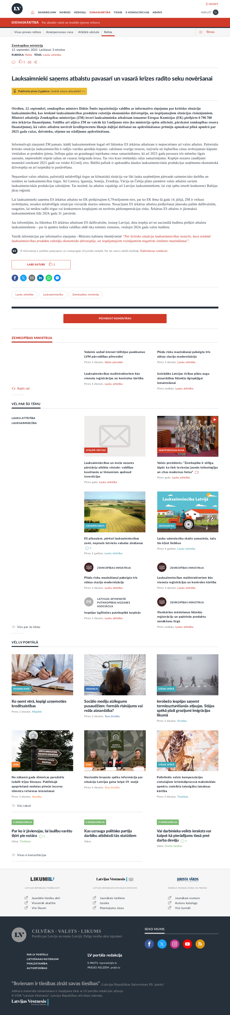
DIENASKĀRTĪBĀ (100, 12)
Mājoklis (37, 712)
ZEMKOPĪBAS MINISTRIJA (32, 338)
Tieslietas (182, 797)
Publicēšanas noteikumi (153, 251)
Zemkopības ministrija (27, 45)
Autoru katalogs (186, 903)
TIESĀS (118, 12)
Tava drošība (112, 716)
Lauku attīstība (52, 55)
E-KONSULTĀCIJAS (137, 12)
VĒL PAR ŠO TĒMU (26, 404)
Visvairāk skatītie (44, 903)
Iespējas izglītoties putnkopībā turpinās (112, 612)
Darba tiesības (173, 846)
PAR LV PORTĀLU (37, 955)
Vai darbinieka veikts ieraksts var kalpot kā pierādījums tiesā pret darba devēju (184, 835)
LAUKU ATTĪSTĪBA (23, 418)
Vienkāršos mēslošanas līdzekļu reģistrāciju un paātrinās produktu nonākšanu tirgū (181, 617)
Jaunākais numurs (187, 898)
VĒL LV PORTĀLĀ (25, 642)
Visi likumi (39, 908)
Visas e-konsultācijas (31, 855)
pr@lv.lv (115, 967)
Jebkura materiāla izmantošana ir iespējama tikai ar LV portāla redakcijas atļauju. (68, 991)
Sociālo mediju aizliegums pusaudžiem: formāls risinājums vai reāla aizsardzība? (113, 706)
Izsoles (104, 903)
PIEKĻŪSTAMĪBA (37, 964)
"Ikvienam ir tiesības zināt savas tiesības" (56, 983)
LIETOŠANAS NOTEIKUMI (43, 959)
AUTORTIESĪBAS (37, 968)
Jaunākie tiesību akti (46, 898)
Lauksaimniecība (53, 294)
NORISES (65, 12)
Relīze (28, 55)
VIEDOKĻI (80, 12)
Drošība (182, 721)
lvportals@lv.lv (108, 963)
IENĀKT (213, 4)
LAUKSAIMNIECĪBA (24, 423)
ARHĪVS (157, 12)
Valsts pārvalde (114, 362)
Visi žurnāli (183, 908)
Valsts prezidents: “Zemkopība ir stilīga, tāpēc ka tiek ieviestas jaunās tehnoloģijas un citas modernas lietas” (187, 468)
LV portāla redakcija (105, 955)
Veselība (37, 797)
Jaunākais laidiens (112, 898)
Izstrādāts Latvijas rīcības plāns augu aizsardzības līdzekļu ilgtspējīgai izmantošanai (183, 378)
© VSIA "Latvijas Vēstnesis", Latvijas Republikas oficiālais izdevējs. (57, 995)
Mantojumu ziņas (112, 908)
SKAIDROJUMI (47, 12)
